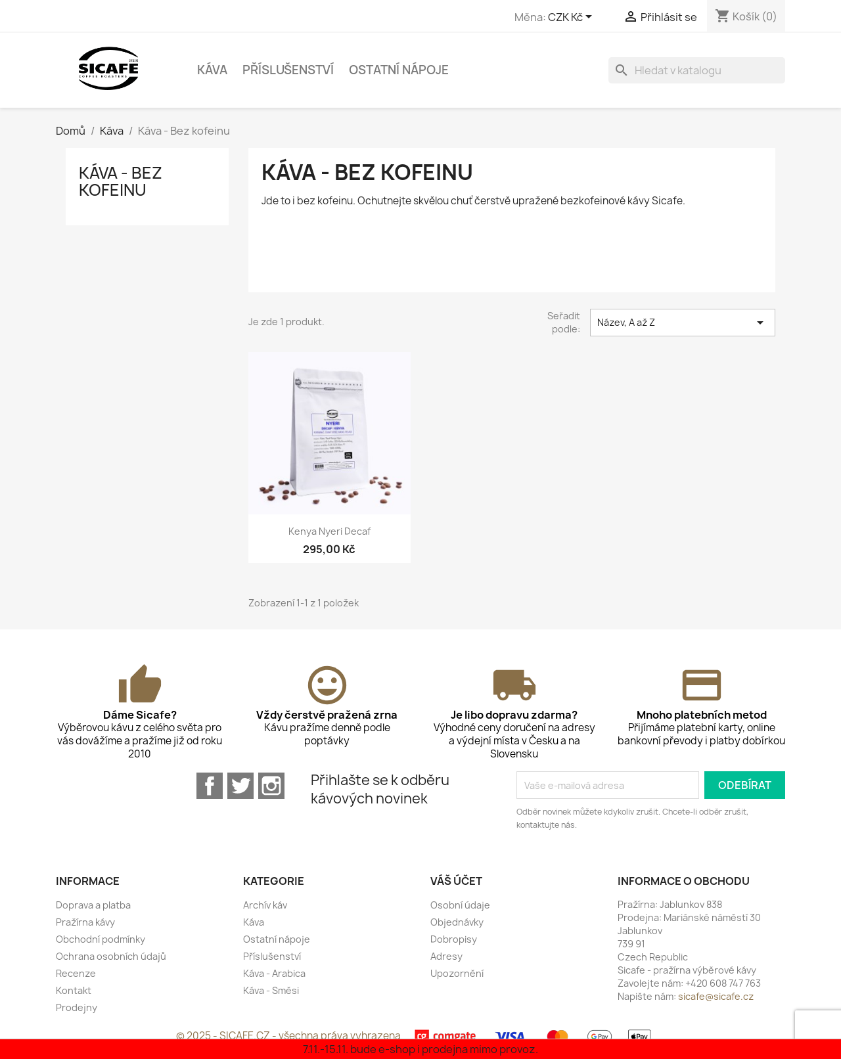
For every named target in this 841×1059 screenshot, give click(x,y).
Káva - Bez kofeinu (120, 181)
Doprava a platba (93, 905)
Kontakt (73, 990)
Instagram (271, 786)
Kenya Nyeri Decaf (329, 531)
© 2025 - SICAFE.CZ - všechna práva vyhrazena (289, 1036)
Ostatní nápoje (399, 70)
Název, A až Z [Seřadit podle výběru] (682, 322)
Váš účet (456, 881)
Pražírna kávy (85, 922)
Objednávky (457, 922)
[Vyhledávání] (696, 70)
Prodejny (76, 1007)
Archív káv (265, 905)
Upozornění (457, 973)
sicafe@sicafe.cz (716, 996)
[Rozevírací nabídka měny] (572, 18)
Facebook (209, 786)
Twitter (240, 786)
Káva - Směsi (271, 990)
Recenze (76, 973)
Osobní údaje (460, 905)
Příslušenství (288, 70)
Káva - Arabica (274, 973)
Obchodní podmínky (100, 939)
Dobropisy (453, 939)
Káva (212, 70)
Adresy (446, 956)
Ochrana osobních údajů (111, 956)
